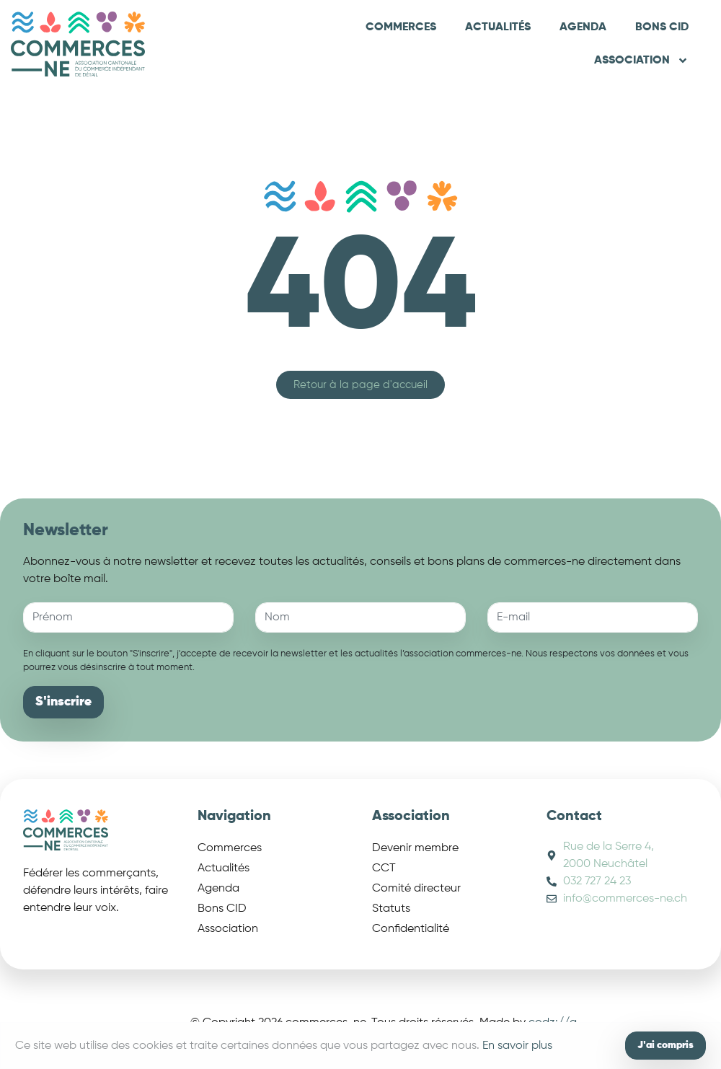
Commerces (401, 27)
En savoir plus (517, 1046)
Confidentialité (410, 929)
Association (641, 61)
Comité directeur (416, 888)
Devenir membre (415, 848)
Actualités (498, 27)
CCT (384, 868)
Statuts (391, 909)
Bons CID (662, 27)
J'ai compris (665, 1045)
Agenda (582, 27)
